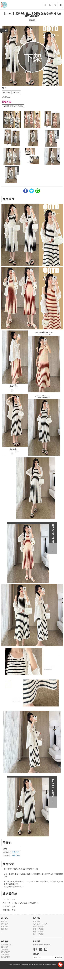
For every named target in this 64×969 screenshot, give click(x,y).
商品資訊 (32, 20)
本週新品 (36, 921)
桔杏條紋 (16, 92)
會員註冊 (4, 944)
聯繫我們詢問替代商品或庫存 (13, 106)
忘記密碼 (4, 947)
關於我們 (4, 921)
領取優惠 (58, 957)
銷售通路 (4, 929)
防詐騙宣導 (5, 957)
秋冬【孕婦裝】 (39, 931)
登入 (11, 944)
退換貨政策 (5, 954)
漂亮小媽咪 (16, 964)
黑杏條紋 (6, 92)
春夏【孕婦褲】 (39, 929)
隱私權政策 (5, 952)
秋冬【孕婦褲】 (39, 934)
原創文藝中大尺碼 (40, 924)
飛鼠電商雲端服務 (49, 964)
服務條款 (4, 949)
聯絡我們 (4, 924)
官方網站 (4, 926)
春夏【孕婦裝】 (39, 926)
